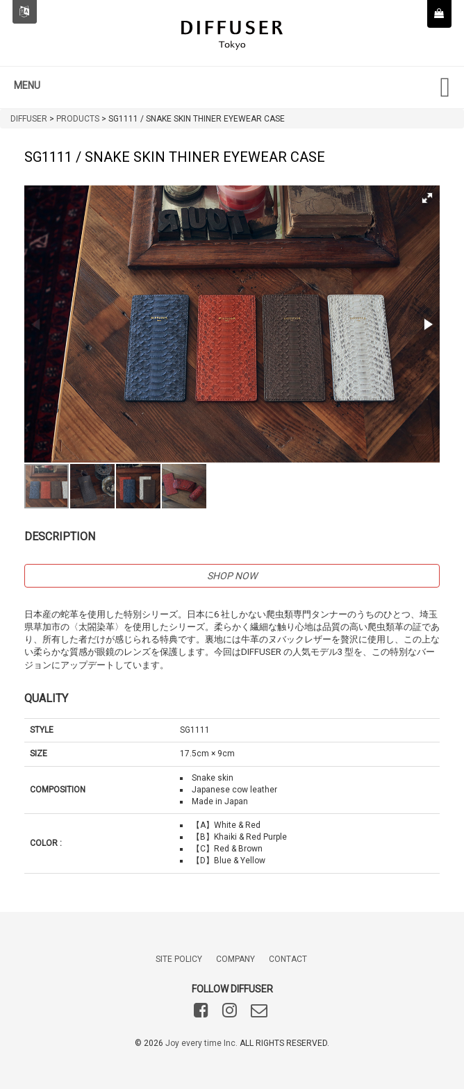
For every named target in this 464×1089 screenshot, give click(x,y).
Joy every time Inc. (201, 1043)
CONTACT (288, 959)
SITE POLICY (179, 959)
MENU (27, 85)
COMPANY (235, 959)
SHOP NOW (232, 575)
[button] (427, 198)
